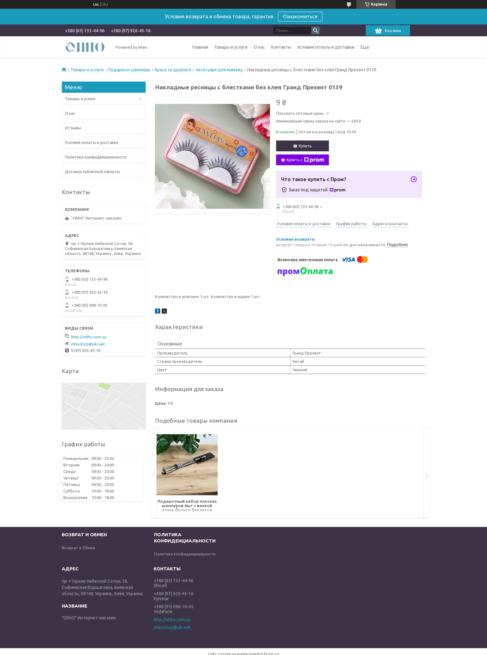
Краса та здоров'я (173, 69)
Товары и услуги (231, 47)
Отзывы (73, 128)
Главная (200, 47)
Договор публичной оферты (92, 171)
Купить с (305, 160)
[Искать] (315, 30)
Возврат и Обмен (78, 548)
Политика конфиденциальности (95, 157)
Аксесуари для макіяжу (219, 69)
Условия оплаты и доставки (325, 47)
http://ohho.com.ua (88, 337)
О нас (259, 47)
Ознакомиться (300, 16)
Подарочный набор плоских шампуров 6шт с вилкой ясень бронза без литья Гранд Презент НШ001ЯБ (187, 506)
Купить (305, 146)
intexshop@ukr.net (88, 344)
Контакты (281, 47)
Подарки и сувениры (129, 69)
